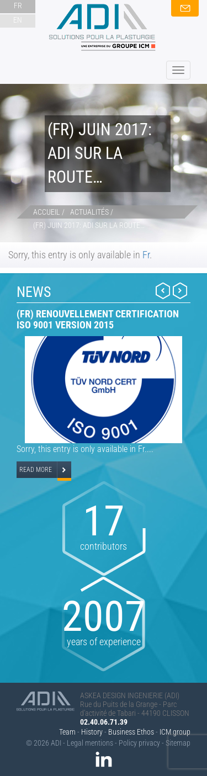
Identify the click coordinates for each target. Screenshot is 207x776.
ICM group (175, 731)
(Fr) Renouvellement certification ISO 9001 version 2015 (98, 319)
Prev (163, 290)
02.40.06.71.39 (104, 721)
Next (180, 290)
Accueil (46, 212)
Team (67, 731)
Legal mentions (90, 742)
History (92, 731)
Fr (146, 255)
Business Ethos (131, 731)
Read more (35, 470)
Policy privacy (139, 742)
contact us (185, 8)
